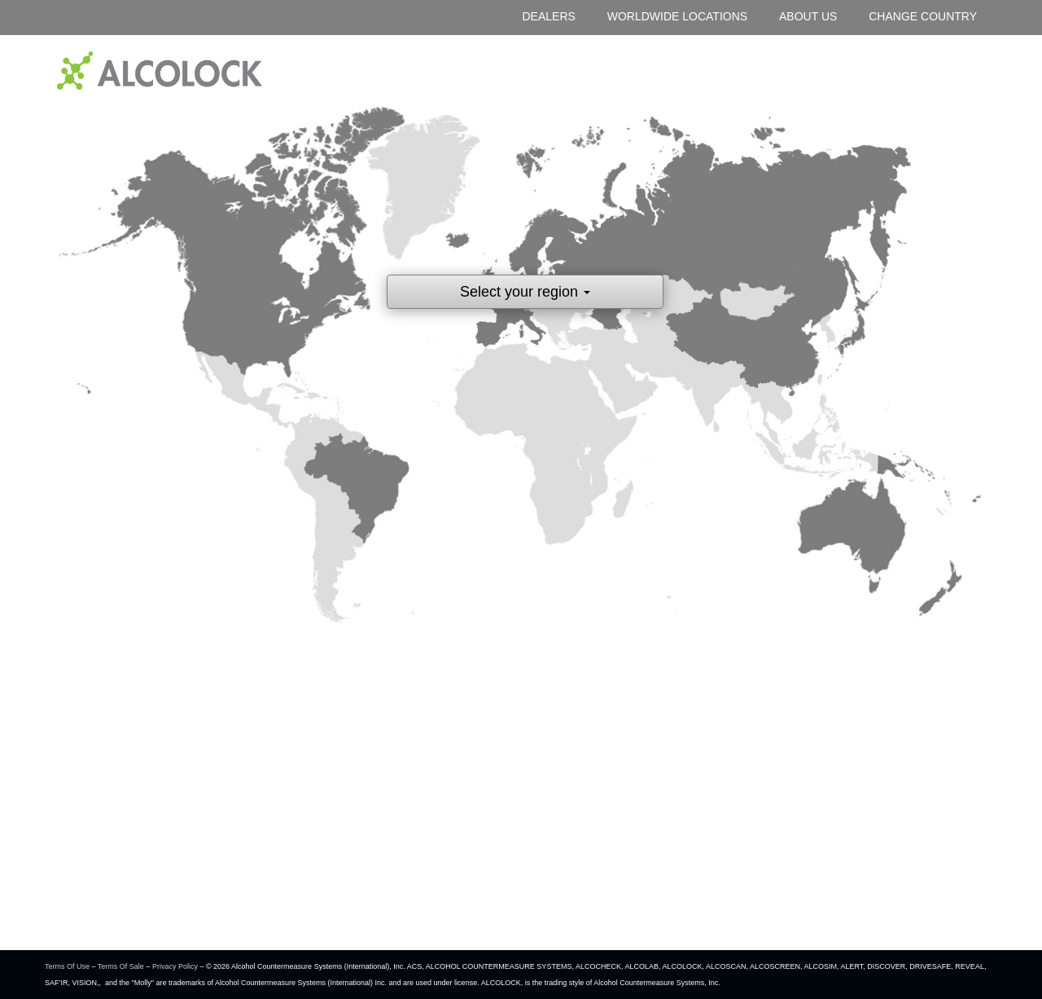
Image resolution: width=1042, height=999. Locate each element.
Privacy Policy (175, 966)
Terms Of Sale (121, 966)
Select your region (525, 292)
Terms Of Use (67, 966)
